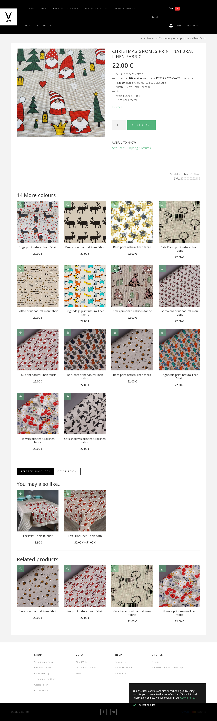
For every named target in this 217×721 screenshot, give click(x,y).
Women (29, 8)
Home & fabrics (125, 8)
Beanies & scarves (65, 8)
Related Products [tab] (35, 471)
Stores (157, 654)
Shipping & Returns (139, 148)
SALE (28, 25)
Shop (38, 654)
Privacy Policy (41, 690)
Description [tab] (67, 471)
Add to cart (141, 125)
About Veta (81, 661)
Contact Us (120, 673)
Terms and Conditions (45, 678)
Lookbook (44, 25)
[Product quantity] (119, 125)
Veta (142, 38)
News (78, 673)
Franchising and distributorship (167, 667)
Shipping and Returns (45, 661)
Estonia (155, 661)
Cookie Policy (41, 684)
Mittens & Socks (96, 8)
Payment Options (43, 667)
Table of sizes (122, 661)
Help (118, 654)
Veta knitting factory (85, 667)
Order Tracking (41, 673)
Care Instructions (123, 667)
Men (43, 8)
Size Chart (118, 148)
